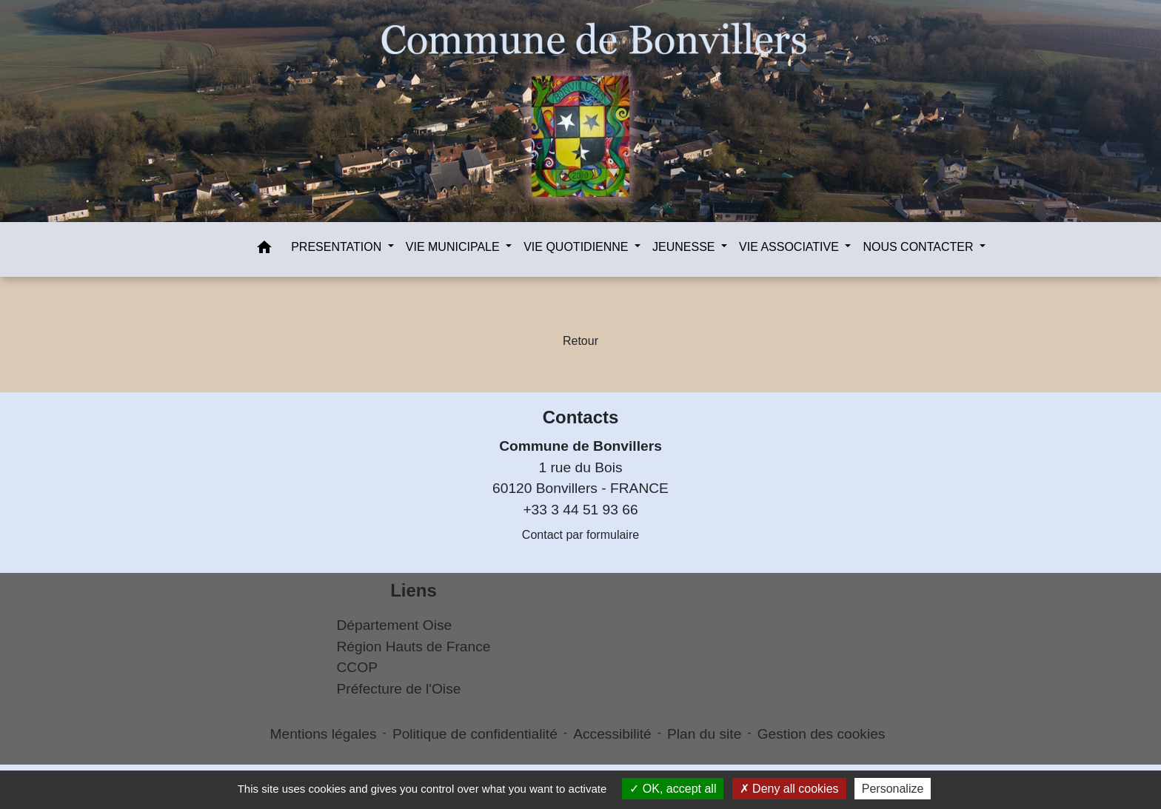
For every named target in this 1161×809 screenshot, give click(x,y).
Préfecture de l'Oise (399, 688)
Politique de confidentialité (475, 734)
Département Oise (394, 625)
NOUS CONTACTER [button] (919, 247)
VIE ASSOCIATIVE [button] (790, 247)
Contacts (581, 417)
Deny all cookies (789, 788)
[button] (264, 249)
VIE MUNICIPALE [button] (454, 247)
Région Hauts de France (414, 646)
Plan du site (704, 734)
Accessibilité (612, 734)
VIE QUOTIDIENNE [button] (577, 247)
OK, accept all (672, 788)
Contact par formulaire (580, 534)
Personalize (893, 788)
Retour (580, 341)
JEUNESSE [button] (685, 247)
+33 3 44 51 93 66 (580, 509)
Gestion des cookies (821, 734)
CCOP (357, 667)
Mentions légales (323, 734)
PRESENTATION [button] (338, 247)
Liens (413, 590)
